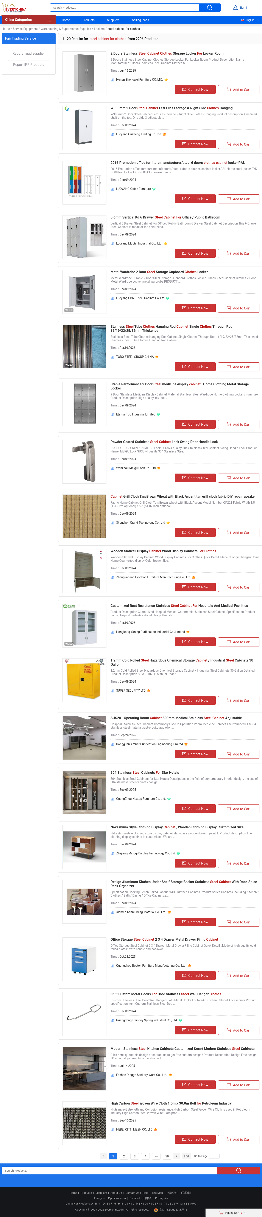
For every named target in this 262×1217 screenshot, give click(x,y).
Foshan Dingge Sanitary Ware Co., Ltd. (141, 1075)
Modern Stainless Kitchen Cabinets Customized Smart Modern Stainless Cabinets (182, 1049)
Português (161, 1198)
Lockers (99, 29)
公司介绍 (172, 1193)
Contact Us (132, 1193)
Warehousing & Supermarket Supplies (66, 29)
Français (99, 1198)
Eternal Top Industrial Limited (135, 414)
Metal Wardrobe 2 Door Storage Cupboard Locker (159, 272)
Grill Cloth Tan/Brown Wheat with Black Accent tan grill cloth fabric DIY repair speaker (183, 496)
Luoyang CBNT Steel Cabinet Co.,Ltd (140, 298)
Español (135, 1198)
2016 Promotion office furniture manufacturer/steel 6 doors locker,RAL (178, 163)
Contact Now (195, 89)
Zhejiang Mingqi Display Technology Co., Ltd (145, 853)
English (247, 20)
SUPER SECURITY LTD (131, 690)
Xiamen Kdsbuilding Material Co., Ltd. (141, 912)
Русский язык (117, 1198)
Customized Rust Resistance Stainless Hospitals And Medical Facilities (179, 606)
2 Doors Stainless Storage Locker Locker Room (167, 53)
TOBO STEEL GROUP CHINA (135, 356)
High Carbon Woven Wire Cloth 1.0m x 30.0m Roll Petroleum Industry (171, 1103)
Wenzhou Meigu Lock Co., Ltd (136, 468)
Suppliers (113, 20)
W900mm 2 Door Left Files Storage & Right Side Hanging (172, 108)
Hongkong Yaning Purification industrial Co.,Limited (150, 632)
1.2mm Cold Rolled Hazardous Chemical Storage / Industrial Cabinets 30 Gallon (182, 662)
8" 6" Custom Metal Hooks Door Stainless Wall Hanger (166, 994)
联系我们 (186, 1193)
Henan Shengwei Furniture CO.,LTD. (139, 79)
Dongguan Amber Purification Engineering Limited (149, 744)
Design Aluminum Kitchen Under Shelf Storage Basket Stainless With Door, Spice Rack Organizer (184, 884)
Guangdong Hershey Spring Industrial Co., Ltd (147, 1020)
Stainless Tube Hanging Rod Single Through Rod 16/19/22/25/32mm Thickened (171, 329)
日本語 (147, 1198)
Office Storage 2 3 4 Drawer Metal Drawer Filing (164, 939)
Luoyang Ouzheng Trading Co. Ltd (138, 134)
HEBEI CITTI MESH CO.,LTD (134, 1129)
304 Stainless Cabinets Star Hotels (145, 773)
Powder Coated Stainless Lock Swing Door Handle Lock (164, 442)
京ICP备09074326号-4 (170, 1210)
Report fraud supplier (28, 53)
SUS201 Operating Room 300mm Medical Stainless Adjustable (176, 718)
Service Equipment (25, 29)
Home (66, 20)
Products (89, 20)
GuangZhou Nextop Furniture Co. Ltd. (141, 798)
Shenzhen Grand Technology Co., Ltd (140, 522)
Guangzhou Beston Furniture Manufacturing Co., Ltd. (151, 965)
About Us (116, 1193)
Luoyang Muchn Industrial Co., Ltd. (139, 243)
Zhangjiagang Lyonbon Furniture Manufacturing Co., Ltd (153, 577)
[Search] (214, 1156)
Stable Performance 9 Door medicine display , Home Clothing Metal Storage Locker (180, 386)
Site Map (157, 1193)
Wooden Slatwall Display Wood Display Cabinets (163, 551)
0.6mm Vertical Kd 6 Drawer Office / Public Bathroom (165, 217)
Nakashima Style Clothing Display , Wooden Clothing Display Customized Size (177, 827)
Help (145, 1193)
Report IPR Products (28, 65)
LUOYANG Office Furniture (133, 189)
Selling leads (140, 20)
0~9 (193, 1203)
